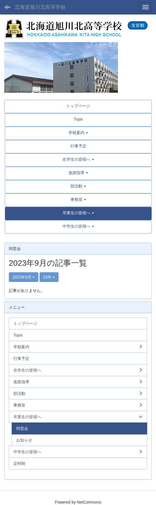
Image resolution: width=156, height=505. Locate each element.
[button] (78, 213)
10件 (49, 277)
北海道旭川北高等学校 (40, 7)
